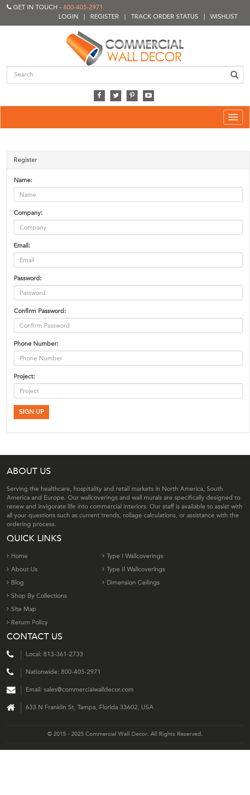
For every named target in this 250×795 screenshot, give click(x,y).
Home (17, 556)
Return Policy (27, 622)
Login (68, 16)
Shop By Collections (37, 596)
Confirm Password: (40, 311)
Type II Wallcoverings (133, 569)
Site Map (21, 609)
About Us (22, 569)
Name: (23, 180)
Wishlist (224, 16)
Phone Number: (36, 344)
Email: (22, 245)
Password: (28, 278)
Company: (28, 213)
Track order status (164, 16)
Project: (24, 376)
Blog (15, 582)
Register (104, 16)
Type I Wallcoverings (132, 556)
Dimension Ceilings (131, 582)
